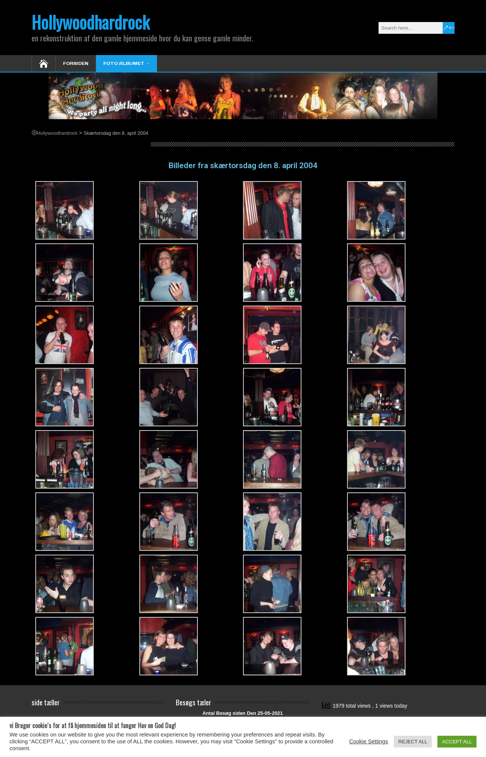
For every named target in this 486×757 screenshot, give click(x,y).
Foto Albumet (123, 63)
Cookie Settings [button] (368, 741)
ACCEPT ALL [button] (457, 741)
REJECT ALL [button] (412, 741)
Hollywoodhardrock (91, 22)
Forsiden (75, 63)
